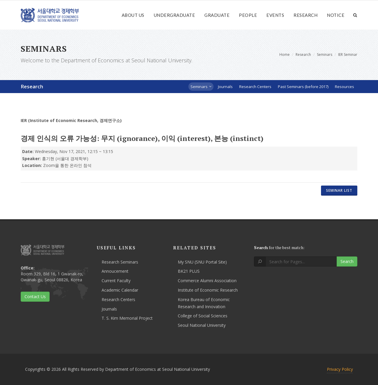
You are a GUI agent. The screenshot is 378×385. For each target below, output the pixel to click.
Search (346, 261)
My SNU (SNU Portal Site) (202, 262)
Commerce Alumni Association (207, 280)
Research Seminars (120, 262)
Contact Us (35, 296)
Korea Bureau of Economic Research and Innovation (204, 303)
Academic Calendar (120, 290)
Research (305, 15)
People (248, 15)
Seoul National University (202, 325)
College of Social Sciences (202, 316)
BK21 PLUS (189, 271)
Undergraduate (174, 15)
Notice (335, 15)
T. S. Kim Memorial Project (127, 318)
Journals (109, 309)
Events (275, 15)
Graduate (216, 15)
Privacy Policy (340, 369)
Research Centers (118, 299)
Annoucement (115, 271)
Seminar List (339, 190)
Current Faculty (116, 280)
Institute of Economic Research (208, 290)
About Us (133, 15)
